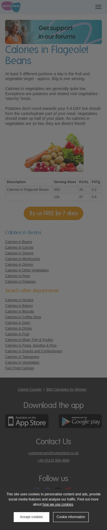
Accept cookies (31, 517)
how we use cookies (58, 504)
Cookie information (70, 517)
